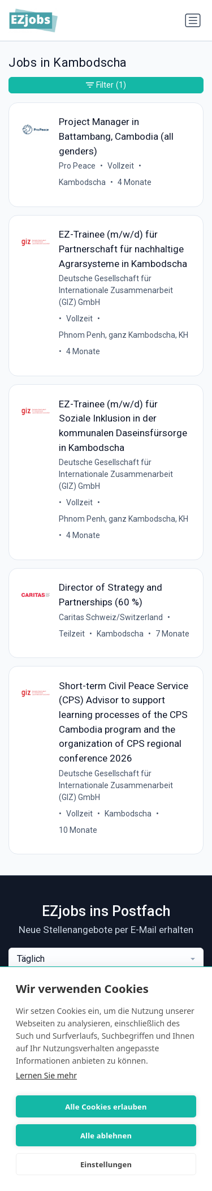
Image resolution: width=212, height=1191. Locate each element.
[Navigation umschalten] (193, 20)
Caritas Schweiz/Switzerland (111, 617)
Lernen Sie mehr (46, 1075)
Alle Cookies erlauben (105, 1107)
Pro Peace (77, 165)
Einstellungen (106, 1164)
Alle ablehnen (106, 1135)
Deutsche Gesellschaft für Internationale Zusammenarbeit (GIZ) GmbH (116, 290)
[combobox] (106, 959)
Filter (106, 85)
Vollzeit (120, 165)
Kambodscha (82, 182)
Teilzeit (72, 633)
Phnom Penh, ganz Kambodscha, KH (123, 334)
